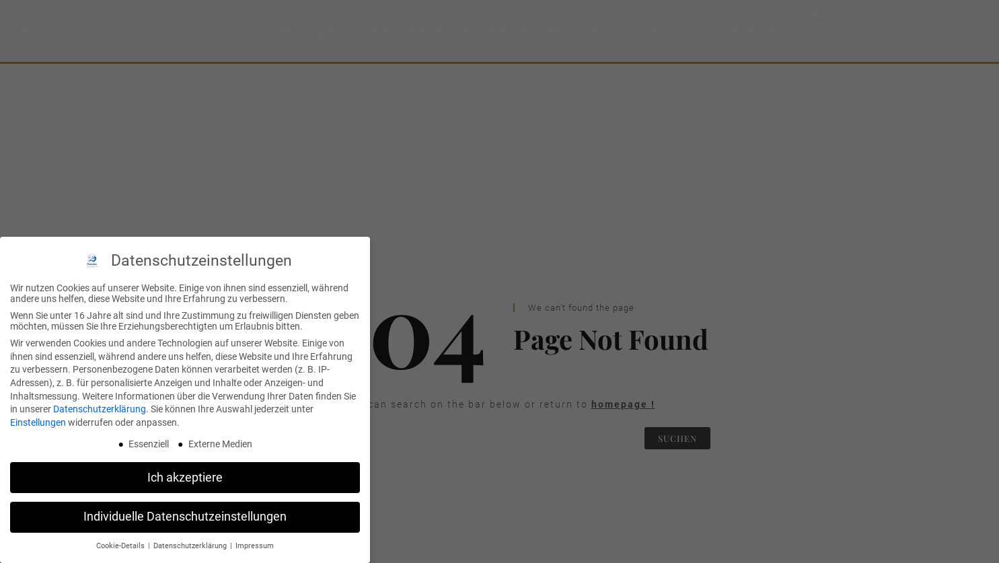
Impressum (254, 545)
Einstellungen (38, 422)
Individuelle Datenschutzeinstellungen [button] (185, 516)
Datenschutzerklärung (99, 409)
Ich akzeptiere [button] (185, 477)
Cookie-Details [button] (121, 545)
